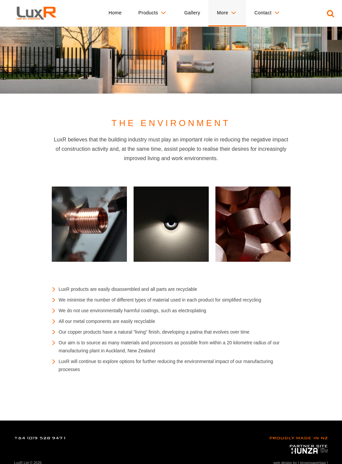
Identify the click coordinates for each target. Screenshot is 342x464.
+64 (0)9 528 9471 (40, 438)
